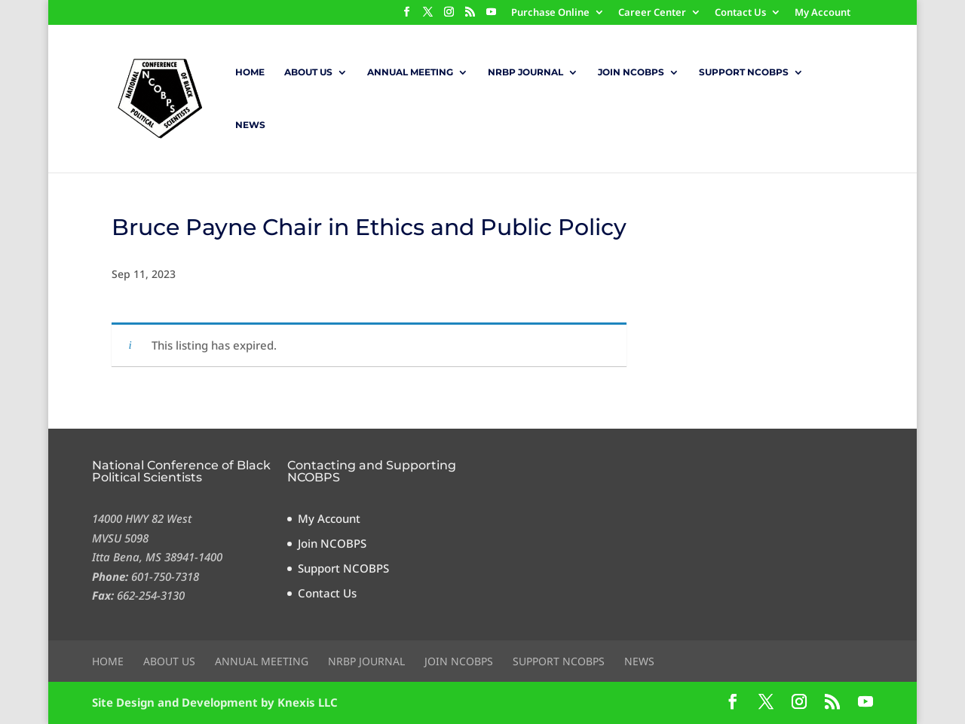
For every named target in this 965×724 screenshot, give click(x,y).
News (250, 125)
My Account (822, 13)
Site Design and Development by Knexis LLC (215, 702)
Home (250, 72)
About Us (308, 72)
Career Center (652, 13)
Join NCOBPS (631, 72)
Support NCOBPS (744, 72)
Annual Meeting (410, 72)
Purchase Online (550, 13)
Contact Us (740, 13)
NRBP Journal (525, 72)
